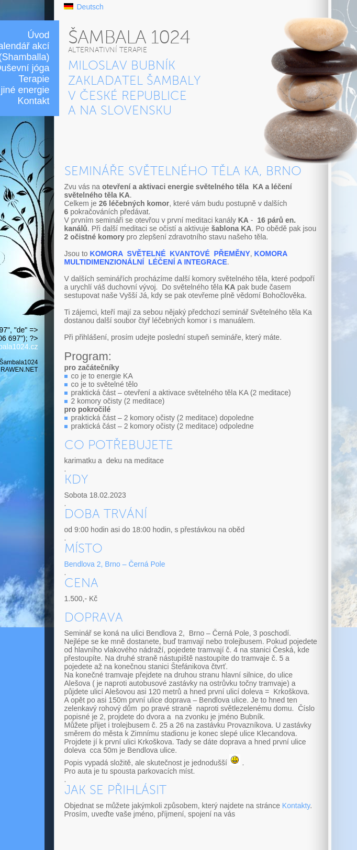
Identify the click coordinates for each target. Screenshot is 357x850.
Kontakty (296, 805)
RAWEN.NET (19, 369)
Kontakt (33, 101)
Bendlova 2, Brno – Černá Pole (114, 564)
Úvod (38, 35)
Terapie (33, 79)
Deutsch (90, 7)
